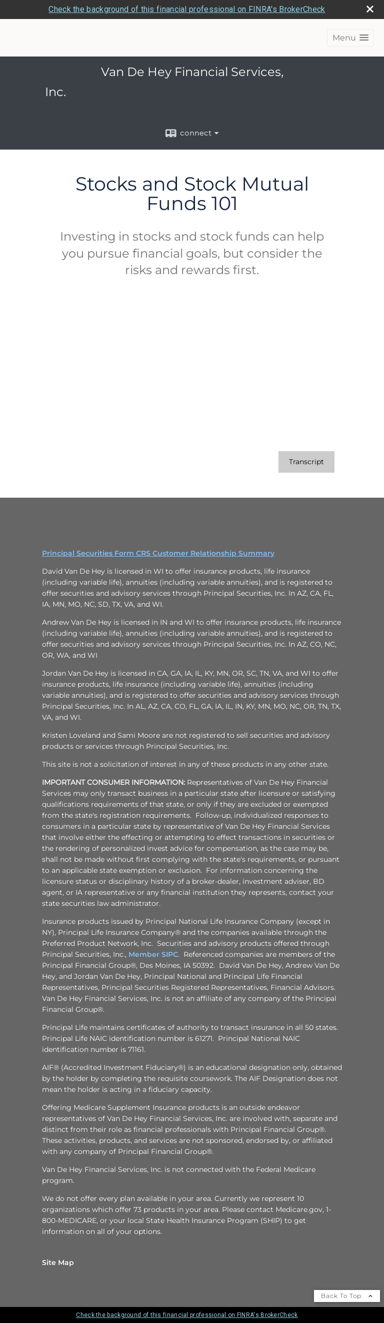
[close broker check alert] (370, 9)
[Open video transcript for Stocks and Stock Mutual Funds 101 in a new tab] (306, 462)
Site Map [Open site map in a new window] (58, 1262)
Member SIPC (153, 954)
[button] (350, 38)
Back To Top (347, 1295)
